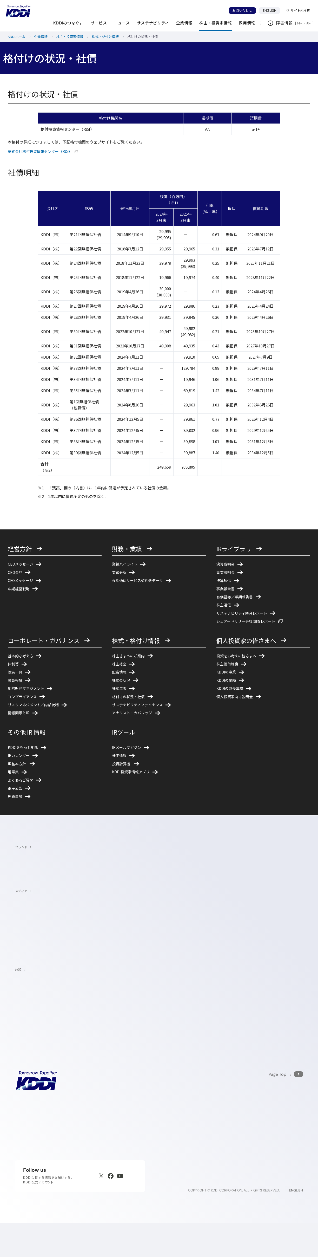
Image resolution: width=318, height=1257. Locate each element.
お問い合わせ (242, 10)
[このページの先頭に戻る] (286, 1108)
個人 (300, 23)
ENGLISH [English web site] (296, 1224)
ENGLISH (271, 10)
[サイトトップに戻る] (18, 11)
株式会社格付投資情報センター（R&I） (45, 151)
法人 (309, 23)
